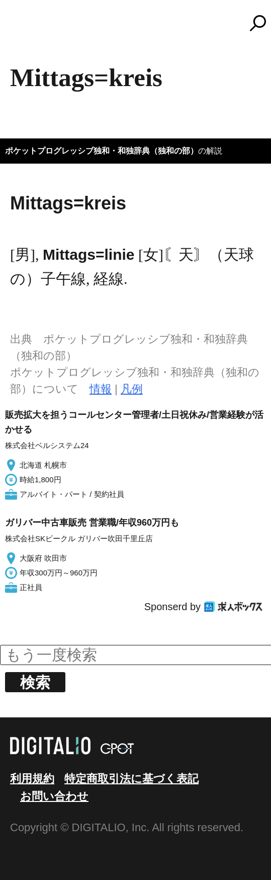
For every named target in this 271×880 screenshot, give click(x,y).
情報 (100, 389)
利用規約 (32, 778)
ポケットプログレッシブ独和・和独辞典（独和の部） (101, 150)
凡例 (132, 389)
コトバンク (140, 23)
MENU (25, 27)
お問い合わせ (54, 796)
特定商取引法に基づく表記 (131, 778)
